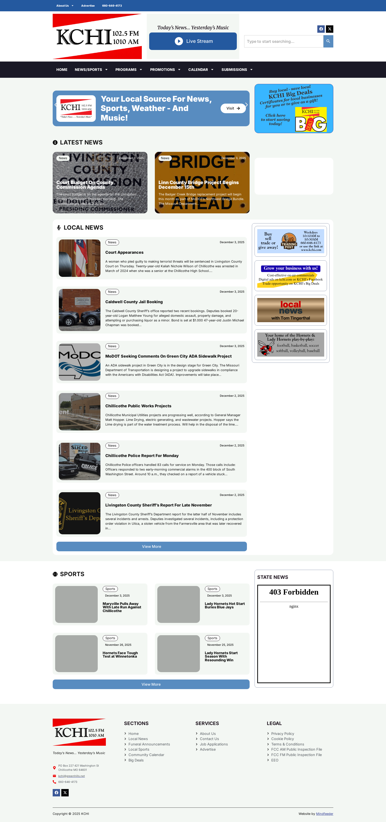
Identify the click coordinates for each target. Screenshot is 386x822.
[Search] (328, 41)
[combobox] (283, 41)
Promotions (165, 69)
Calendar (201, 69)
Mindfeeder (324, 814)
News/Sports (91, 69)
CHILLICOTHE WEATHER (294, 176)
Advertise (88, 5)
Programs (129, 69)
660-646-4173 (112, 5)
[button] (56, 105)
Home (61, 69)
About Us (65, 5)
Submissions (237, 69)
